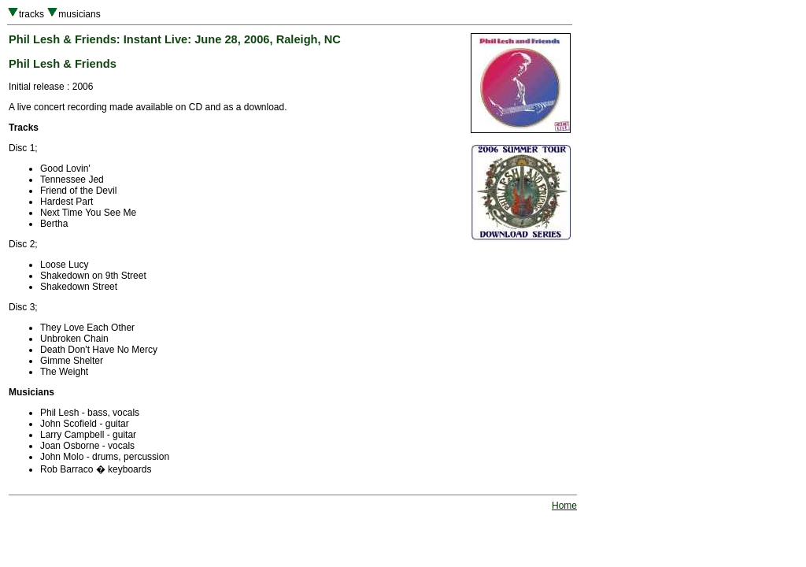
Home (564, 505)
